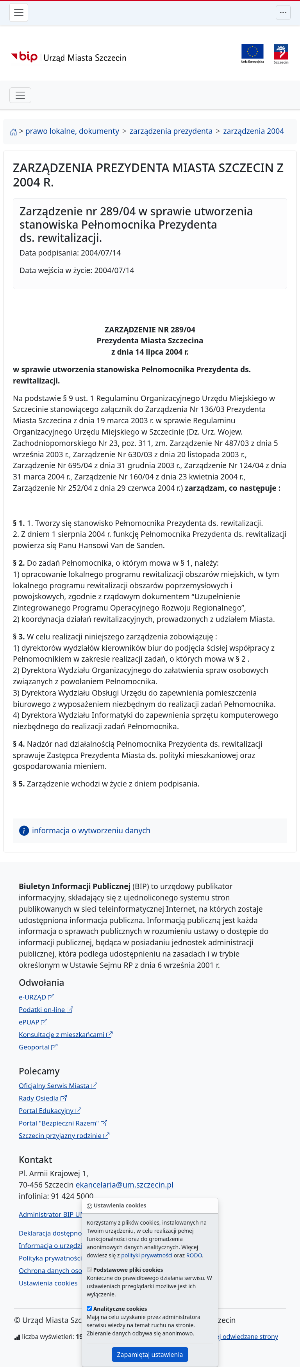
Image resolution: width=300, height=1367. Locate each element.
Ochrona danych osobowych (62, 1270)
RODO (194, 1255)
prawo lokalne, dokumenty (72, 131)
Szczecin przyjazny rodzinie (64, 1135)
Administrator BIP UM (52, 1214)
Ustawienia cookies (48, 1282)
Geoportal (38, 1046)
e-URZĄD (36, 996)
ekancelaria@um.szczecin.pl (124, 1184)
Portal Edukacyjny (50, 1110)
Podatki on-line (46, 1009)
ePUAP (33, 1021)
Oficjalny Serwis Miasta (58, 1085)
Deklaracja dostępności (54, 1233)
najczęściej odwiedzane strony (234, 1336)
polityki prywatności (146, 1255)
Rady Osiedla (43, 1098)
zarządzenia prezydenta (171, 131)
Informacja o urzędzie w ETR (62, 1245)
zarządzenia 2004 (253, 131)
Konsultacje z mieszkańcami (65, 1034)
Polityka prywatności (50, 1257)
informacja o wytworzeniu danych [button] (84, 830)
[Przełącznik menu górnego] (283, 12)
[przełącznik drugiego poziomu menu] (20, 95)
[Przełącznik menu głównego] (18, 12)
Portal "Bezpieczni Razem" (63, 1122)
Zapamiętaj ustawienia (150, 1354)
